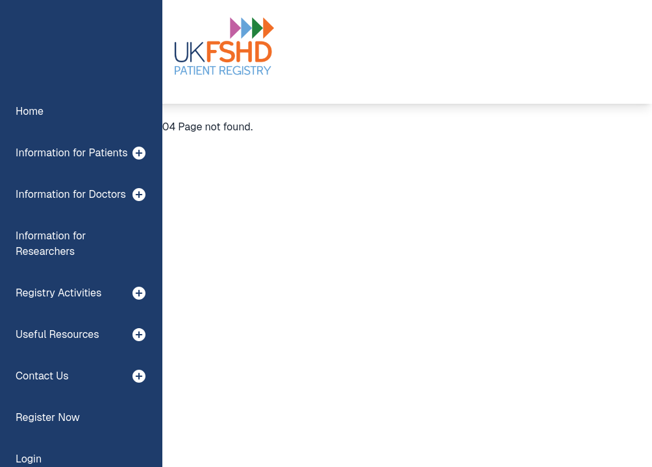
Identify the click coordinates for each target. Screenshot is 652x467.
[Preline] (223, 52)
